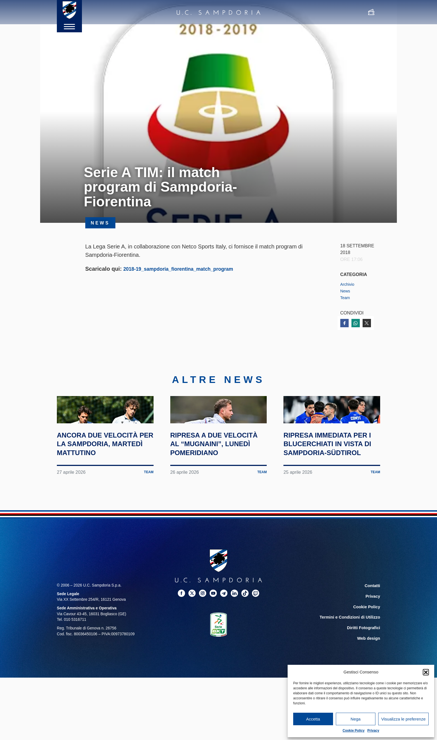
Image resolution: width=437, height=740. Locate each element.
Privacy (373, 730)
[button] (426, 672)
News (346, 290)
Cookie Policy (354, 730)
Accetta (313, 719)
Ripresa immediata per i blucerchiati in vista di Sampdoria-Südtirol (331, 481)
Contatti (373, 627)
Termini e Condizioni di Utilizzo (352, 657)
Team (345, 297)
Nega (356, 719)
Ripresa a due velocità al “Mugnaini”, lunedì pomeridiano (213, 481)
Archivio (348, 284)
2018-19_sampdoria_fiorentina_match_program (186, 269)
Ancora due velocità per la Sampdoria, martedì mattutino (104, 481)
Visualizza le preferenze (403, 719)
